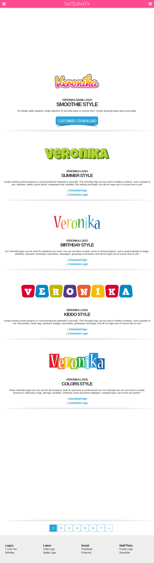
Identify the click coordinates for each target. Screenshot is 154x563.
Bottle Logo (49, 552)
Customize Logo (78, 194)
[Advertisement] (77, 39)
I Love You (11, 549)
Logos (9, 545)
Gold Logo (49, 549)
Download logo (78, 190)
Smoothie (124, 552)
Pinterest (86, 552)
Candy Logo (126, 549)
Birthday (9, 552)
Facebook (86, 549)
